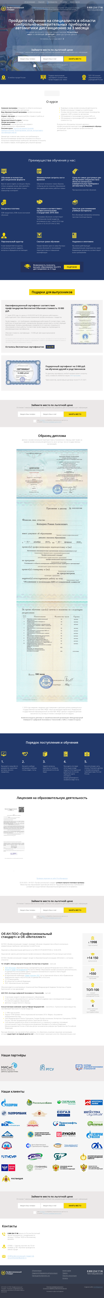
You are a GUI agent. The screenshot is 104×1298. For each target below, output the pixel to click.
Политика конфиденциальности (55, 1287)
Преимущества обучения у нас (41, 1276)
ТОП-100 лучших (10, 968)
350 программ (75, 375)
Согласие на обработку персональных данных (55, 1288)
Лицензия (41, 2)
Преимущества (52, 2)
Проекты (65, 1273)
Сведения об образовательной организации (44, 1273)
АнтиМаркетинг (98, 1287)
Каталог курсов (75, 2)
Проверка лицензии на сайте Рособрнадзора (52, 878)
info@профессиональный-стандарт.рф (21, 1256)
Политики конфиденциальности (52, 66)
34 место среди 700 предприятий (16, 970)
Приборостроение (7, 130)
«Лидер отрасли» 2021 (32, 975)
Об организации (29, 2)
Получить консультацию (70, 1276)
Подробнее (72, 267)
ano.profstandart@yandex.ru (17, 1258)
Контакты (65, 1278)
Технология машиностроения (23, 128)
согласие (42, 65)
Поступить (63, 2)
